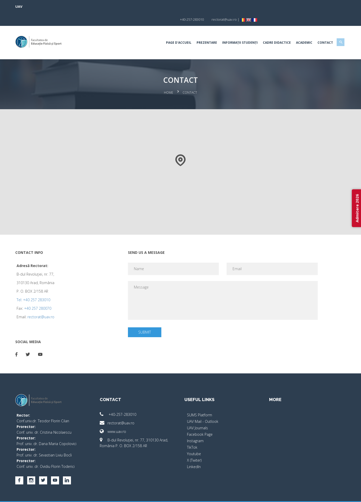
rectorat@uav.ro (54, 302)
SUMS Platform (199, 400)
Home (168, 79)
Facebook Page (200, 420)
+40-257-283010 (125, 400)
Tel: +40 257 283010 (47, 285)
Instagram (195, 426)
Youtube (194, 439)
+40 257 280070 (51, 294)
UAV (32, 6)
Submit (149, 317)
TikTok (192, 433)
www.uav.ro (120, 417)
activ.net (326, 494)
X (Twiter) (194, 446)
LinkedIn (194, 452)
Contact (311, 29)
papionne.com (304, 494)
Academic (290, 29)
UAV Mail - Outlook (202, 407)
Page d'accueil (165, 29)
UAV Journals (197, 413)
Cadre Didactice (263, 29)
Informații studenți (226, 29)
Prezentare (193, 29)
